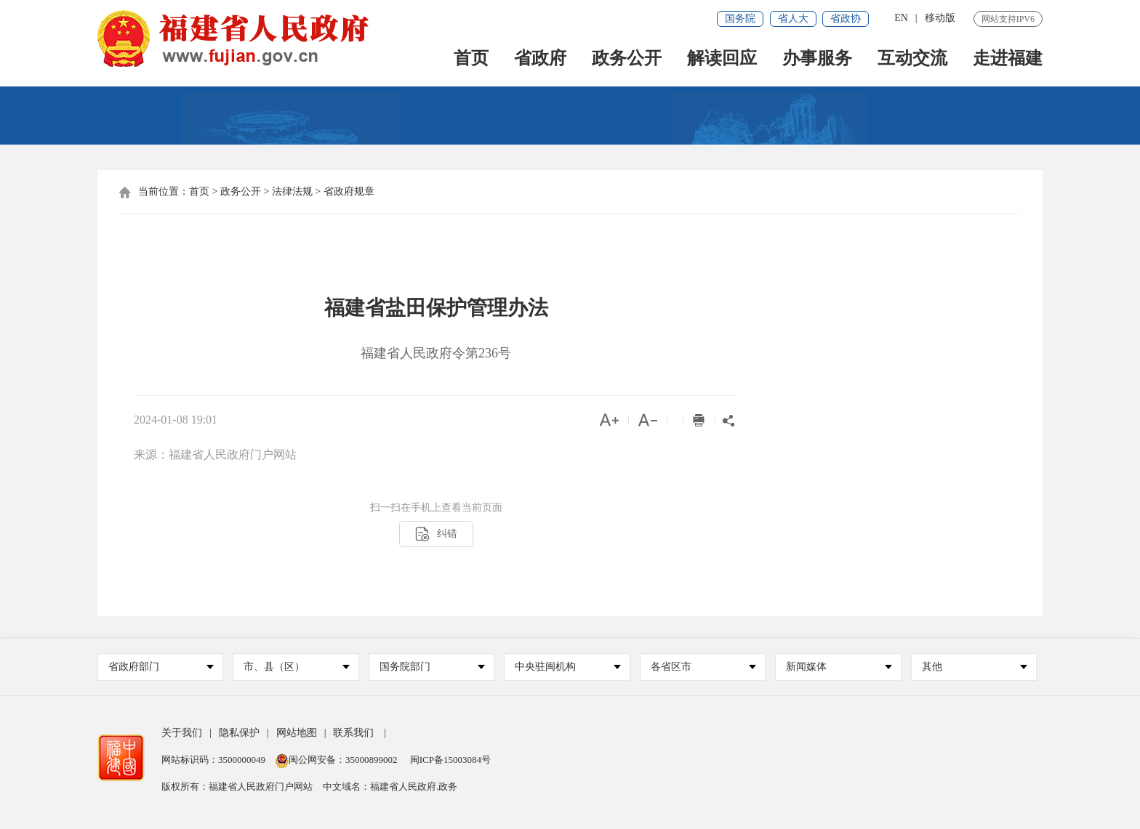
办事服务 (817, 59)
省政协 (845, 18)
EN (901, 17)
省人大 (793, 18)
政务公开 (627, 59)
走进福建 (1008, 59)
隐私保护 (239, 732)
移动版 (940, 17)
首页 (471, 59)
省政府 (540, 59)
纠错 (436, 534)
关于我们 (181, 732)
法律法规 (292, 191)
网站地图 (296, 732)
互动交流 (912, 59)
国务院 (740, 18)
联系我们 (353, 732)
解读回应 (722, 59)
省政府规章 (349, 191)
